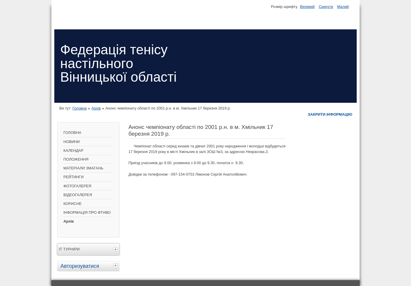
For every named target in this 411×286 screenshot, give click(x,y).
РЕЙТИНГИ (73, 177)
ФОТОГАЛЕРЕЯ (77, 186)
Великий (307, 6)
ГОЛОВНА (72, 132)
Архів (96, 108)
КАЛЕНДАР (73, 150)
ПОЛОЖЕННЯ (75, 159)
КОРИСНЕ (72, 203)
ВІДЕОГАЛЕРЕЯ (77, 195)
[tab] (116, 265)
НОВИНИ (71, 141)
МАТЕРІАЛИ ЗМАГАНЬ (83, 168)
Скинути (326, 6)
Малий (343, 6)
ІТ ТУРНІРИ (69, 249)
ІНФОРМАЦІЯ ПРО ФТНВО (87, 212)
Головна (80, 108)
